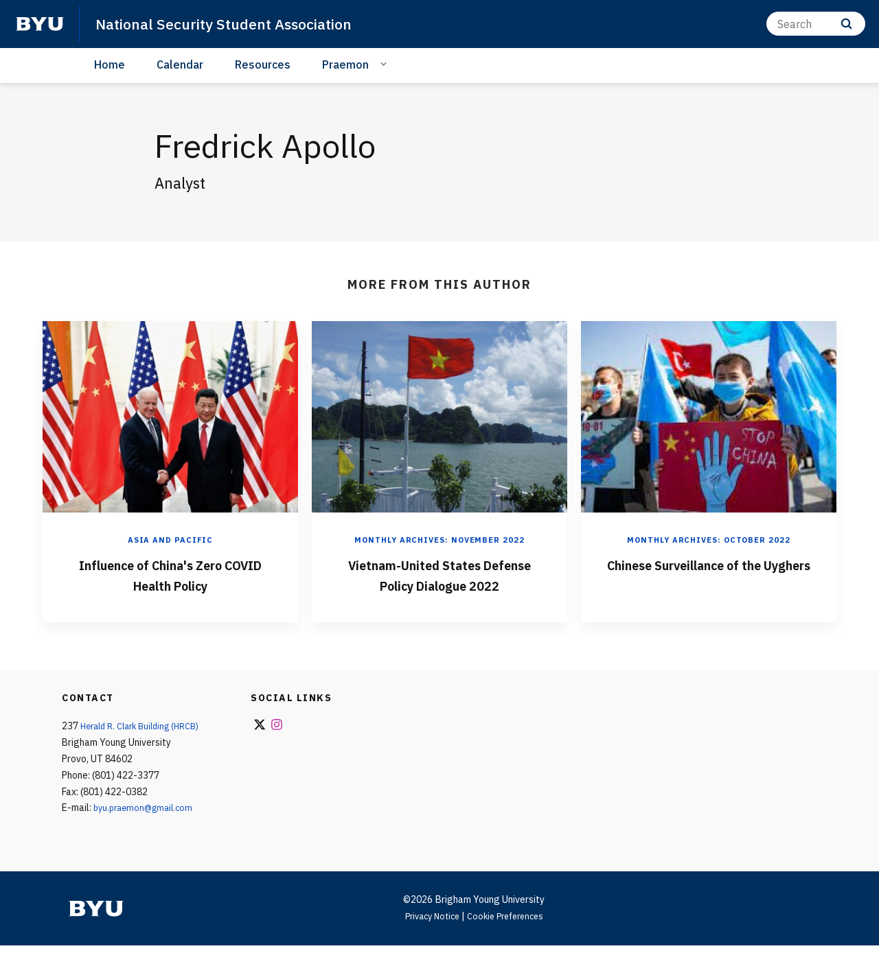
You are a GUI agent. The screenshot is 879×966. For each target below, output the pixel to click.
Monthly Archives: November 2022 (439, 539)
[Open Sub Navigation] (385, 64)
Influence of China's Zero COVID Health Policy (170, 573)
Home (109, 64)
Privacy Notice (427, 936)
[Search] (815, 24)
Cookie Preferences (508, 936)
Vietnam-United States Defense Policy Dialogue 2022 (440, 583)
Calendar (180, 64)
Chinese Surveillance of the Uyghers (709, 573)
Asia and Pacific (170, 539)
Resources (262, 64)
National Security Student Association (239, 23)
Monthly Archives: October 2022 (709, 539)
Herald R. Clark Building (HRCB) (146, 746)
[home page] (40, 24)
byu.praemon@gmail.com (147, 828)
